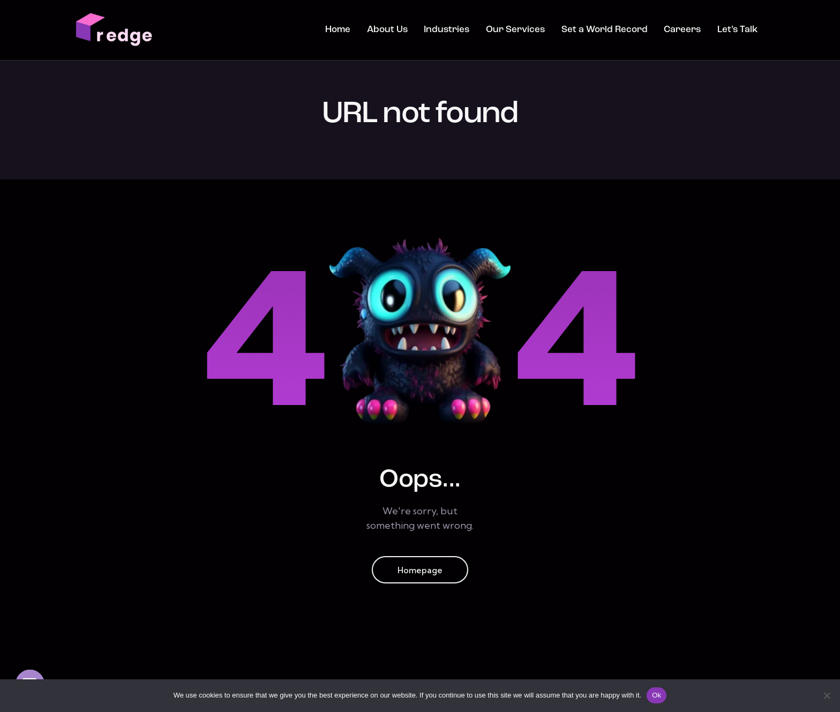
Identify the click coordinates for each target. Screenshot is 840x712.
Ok (656, 695)
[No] (826, 695)
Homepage (420, 571)
